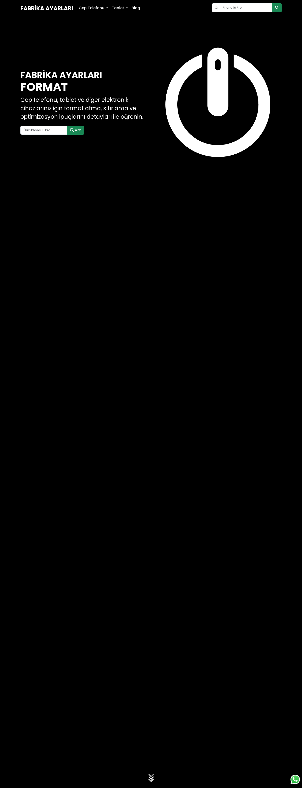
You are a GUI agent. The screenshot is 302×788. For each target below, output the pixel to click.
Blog (136, 8)
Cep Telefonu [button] (92, 8)
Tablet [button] (118, 8)
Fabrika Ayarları (46, 8)
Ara (75, 130)
